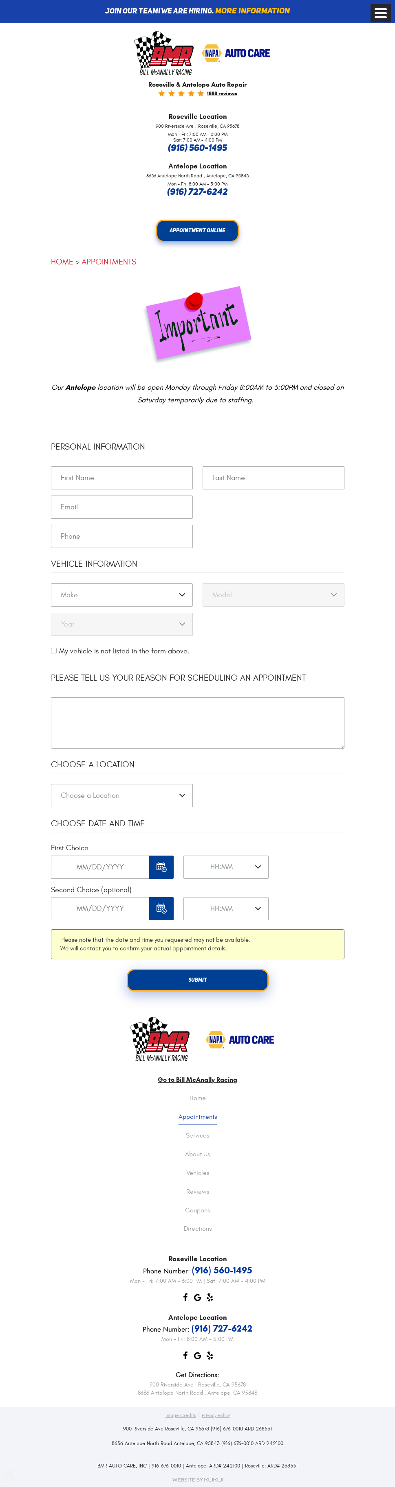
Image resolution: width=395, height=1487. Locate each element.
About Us (197, 1154)
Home (62, 261)
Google (198, 1299)
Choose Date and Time (98, 824)
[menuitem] (197, 1104)
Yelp (210, 1299)
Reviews (197, 1192)
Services (197, 1136)
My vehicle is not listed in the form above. (124, 651)
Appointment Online (197, 231)
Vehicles (197, 1173)
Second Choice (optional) (91, 890)
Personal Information (98, 447)
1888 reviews (222, 93)
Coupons (197, 1211)
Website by (198, 1480)
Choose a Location (93, 765)
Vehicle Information (94, 564)
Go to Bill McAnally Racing (197, 1079)
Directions (198, 1229)
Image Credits (181, 1415)
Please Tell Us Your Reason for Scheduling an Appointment (178, 678)
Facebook (185, 1299)
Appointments (109, 261)
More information (252, 11)
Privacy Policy (216, 1415)
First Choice (69, 848)
